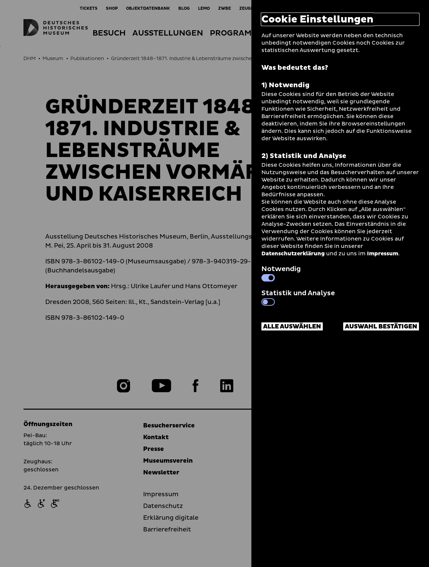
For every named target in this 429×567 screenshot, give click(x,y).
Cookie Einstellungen (317, 19)
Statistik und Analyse (298, 297)
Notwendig (281, 272)
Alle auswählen (292, 326)
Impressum (382, 253)
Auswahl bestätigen (381, 326)
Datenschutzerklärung (293, 253)
